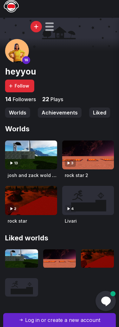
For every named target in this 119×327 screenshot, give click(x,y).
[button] (49, 26)
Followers (23, 99)
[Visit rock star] (31, 200)
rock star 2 (76, 175)
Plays (56, 99)
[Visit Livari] (88, 200)
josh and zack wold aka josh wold (45, 175)
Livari (71, 221)
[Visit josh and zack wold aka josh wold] (31, 155)
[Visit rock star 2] (88, 155)
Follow (18, 85)
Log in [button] (32, 320)
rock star (17, 221)
